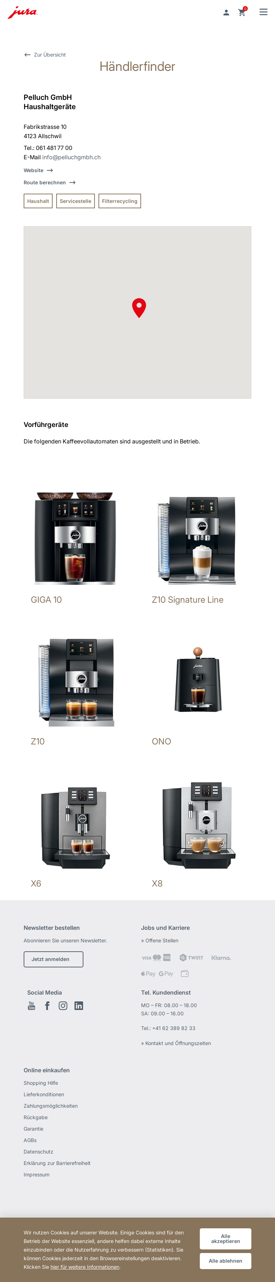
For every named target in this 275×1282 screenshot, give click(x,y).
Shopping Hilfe (41, 1083)
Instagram (63, 1005)
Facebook (47, 1005)
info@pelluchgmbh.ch (71, 157)
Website (33, 170)
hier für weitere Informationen (84, 1267)
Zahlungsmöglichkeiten (51, 1106)
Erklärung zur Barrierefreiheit (57, 1163)
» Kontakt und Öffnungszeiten (176, 1043)
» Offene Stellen (159, 940)
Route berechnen (45, 182)
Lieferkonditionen (44, 1094)
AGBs (30, 1140)
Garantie (33, 1129)
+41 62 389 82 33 (174, 1028)
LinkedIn (78, 1005)
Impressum (36, 1174)
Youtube (31, 1005)
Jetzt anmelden (50, 959)
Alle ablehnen (225, 1261)
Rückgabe (36, 1117)
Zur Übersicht (50, 55)
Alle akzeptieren (225, 1238)
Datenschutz (38, 1152)
